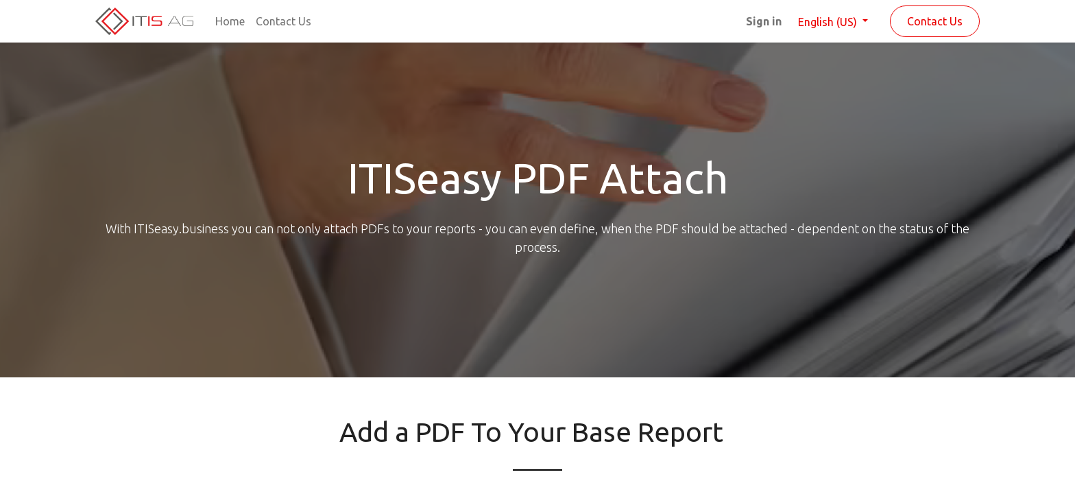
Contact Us (935, 21)
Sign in (764, 21)
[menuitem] (230, 21)
